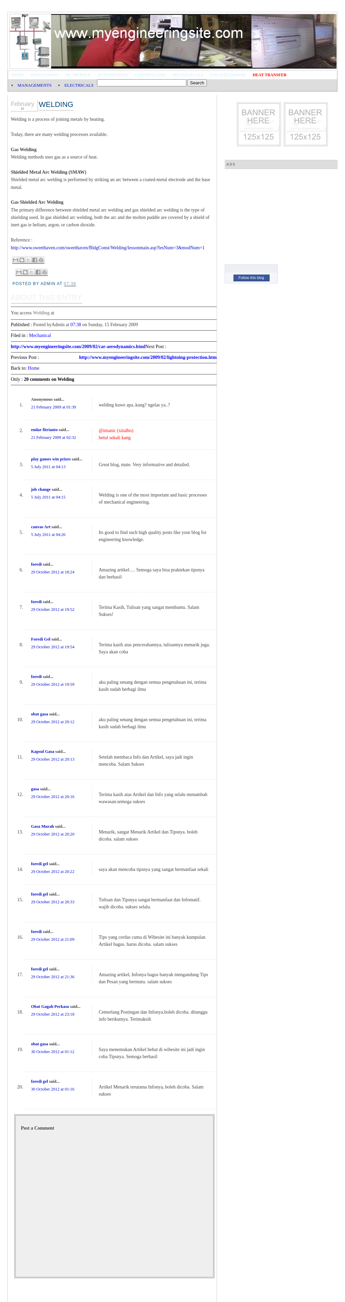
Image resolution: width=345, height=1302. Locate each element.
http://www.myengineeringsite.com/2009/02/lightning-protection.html (148, 357)
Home (17, 75)
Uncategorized (228, 75)
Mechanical (40, 335)
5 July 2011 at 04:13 (48, 466)
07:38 (75, 324)
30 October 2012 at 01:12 (52, 1051)
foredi (36, 564)
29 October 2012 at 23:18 (52, 1014)
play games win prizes (51, 459)
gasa (35, 789)
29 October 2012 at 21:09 (52, 939)
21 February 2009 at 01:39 (53, 407)
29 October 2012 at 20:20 (52, 834)
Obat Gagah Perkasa (50, 1006)
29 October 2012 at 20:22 (52, 871)
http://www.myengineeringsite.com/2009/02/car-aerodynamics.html (78, 346)
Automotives (112, 75)
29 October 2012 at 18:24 (52, 572)
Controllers (150, 75)
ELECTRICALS (79, 85)
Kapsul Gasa (42, 751)
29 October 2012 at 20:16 (52, 796)
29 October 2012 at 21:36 (52, 976)
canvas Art (41, 527)
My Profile (78, 75)
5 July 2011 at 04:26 (48, 534)
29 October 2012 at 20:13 (52, 759)
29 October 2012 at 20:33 (52, 902)
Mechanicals (187, 75)
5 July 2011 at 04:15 (48, 497)
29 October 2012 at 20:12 (52, 721)
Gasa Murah (42, 826)
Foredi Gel (40, 639)
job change (41, 489)
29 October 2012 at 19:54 (52, 647)
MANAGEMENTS (35, 85)
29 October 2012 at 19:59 (52, 684)
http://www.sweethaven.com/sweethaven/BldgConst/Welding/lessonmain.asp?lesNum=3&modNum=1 (108, 247)
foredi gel (39, 863)
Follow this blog (251, 278)
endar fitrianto (44, 429)
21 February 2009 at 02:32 (53, 437)
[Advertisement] (275, 214)
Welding (56, 104)
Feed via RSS (44, 75)
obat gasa (39, 714)
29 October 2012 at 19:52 (52, 609)
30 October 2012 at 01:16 (52, 1089)
